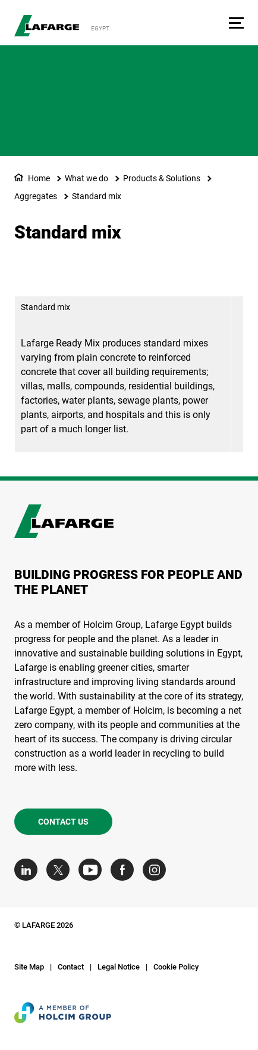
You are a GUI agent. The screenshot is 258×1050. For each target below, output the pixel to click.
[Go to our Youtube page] (93, 870)
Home (39, 178)
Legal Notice (118, 966)
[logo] (46, 25)
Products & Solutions (161, 178)
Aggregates (35, 196)
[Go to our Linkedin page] (28, 870)
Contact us (63, 821)
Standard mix (96, 196)
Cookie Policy (176, 966)
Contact (71, 966)
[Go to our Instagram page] (157, 870)
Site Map (29, 966)
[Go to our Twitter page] (60, 870)
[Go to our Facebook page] (125, 870)
